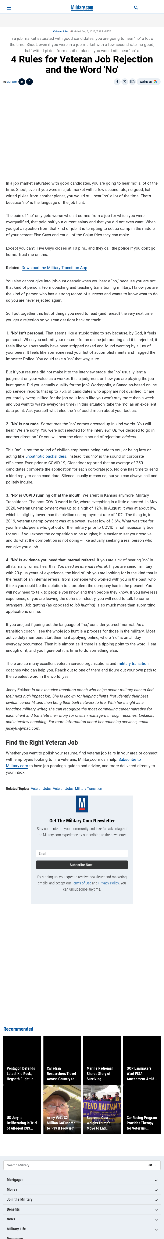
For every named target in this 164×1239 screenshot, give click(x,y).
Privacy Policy (108, 880)
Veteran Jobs (60, 31)
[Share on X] (124, 81)
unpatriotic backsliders (45, 455)
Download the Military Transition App (54, 266)
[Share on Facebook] (117, 81)
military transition (133, 662)
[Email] (132, 81)
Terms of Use (81, 880)
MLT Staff (12, 81)
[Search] (133, 7)
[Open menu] (9, 7)
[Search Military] (74, 1165)
